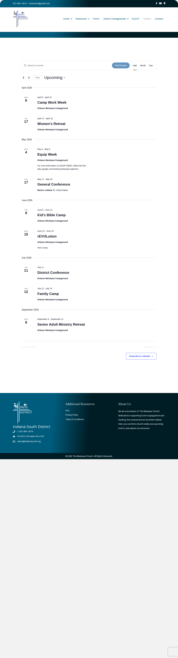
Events (147, 19)
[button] (71, 19)
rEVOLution (47, 236)
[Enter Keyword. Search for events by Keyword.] (67, 65)
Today (37, 78)
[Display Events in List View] (135, 65)
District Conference (53, 273)
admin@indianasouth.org (29, 441)
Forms (96, 19)
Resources (81, 19)
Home (66, 19)
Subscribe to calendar (139, 356)
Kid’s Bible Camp (51, 215)
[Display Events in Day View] (151, 65)
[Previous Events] (23, 77)
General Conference (53, 184)
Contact (159, 19)
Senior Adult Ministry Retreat (61, 324)
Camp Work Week (51, 102)
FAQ (67, 411)
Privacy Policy (71, 415)
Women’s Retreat (51, 124)
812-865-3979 (19, 3)
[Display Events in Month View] (143, 65)
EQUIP (135, 19)
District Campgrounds (114, 19)
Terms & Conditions (74, 419)
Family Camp (48, 294)
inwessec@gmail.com (39, 3)
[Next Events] (29, 77)
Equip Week (47, 154)
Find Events (121, 65)
